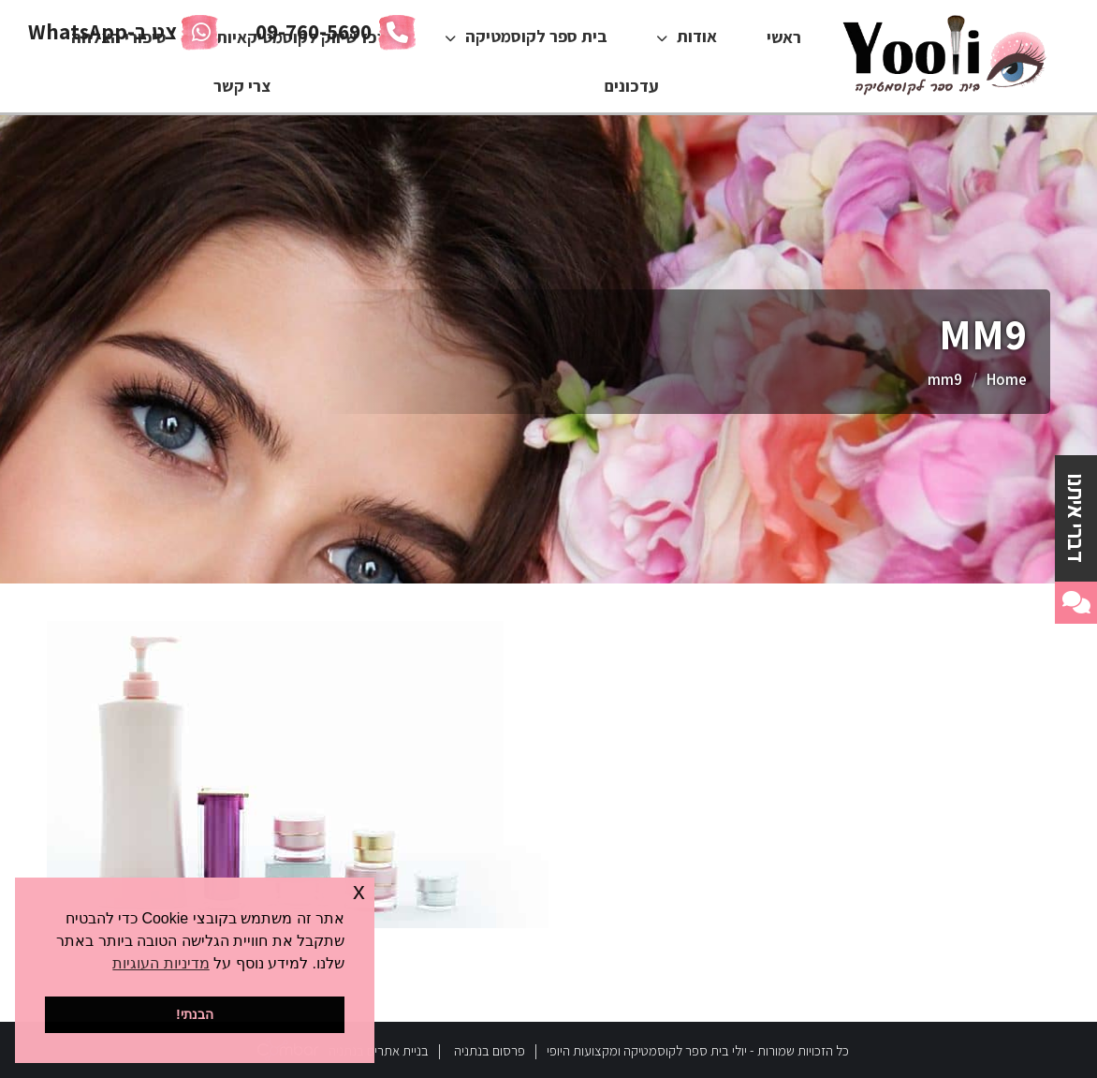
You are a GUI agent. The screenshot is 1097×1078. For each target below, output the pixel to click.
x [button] (359, 891)
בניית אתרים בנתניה (379, 1050)
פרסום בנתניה (489, 1050)
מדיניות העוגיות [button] (160, 963)
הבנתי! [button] (194, 1014)
